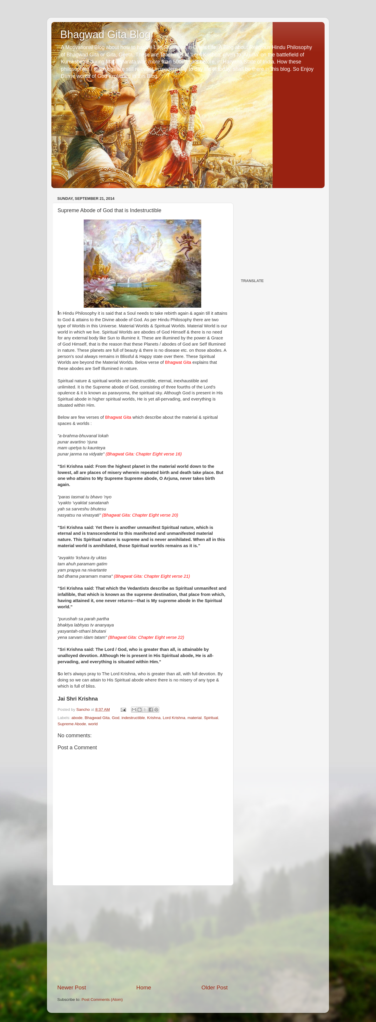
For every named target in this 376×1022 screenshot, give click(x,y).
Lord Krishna (174, 718)
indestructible (133, 718)
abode (77, 718)
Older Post (215, 987)
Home (143, 987)
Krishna (154, 718)
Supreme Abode (72, 724)
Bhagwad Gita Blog (105, 35)
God (116, 718)
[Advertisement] (142, 935)
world (93, 724)
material (194, 718)
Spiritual (211, 718)
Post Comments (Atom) (102, 999)
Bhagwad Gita (97, 718)
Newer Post (71, 987)
